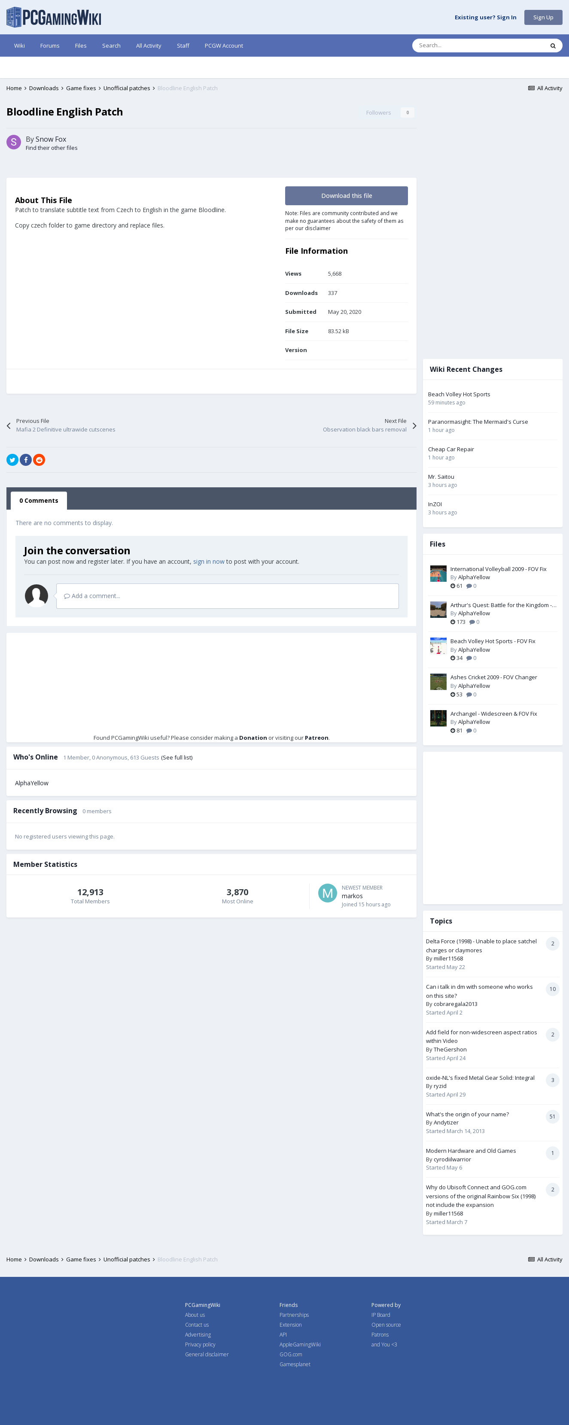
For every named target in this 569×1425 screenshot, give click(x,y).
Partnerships (294, 1315)
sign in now (209, 609)
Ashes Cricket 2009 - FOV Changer (500, 677)
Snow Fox (51, 186)
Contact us (197, 1324)
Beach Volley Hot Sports (466, 394)
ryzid (446, 1086)
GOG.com (291, 1354)
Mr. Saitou (448, 476)
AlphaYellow (32, 830)
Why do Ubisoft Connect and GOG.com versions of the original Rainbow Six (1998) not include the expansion (487, 1196)
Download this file (353, 243)
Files (81, 45)
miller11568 (454, 958)
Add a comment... (92, 643)
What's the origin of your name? (473, 1114)
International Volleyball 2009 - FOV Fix (505, 569)
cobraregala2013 (462, 1004)
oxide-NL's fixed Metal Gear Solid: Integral (486, 1078)
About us (195, 1315)
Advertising (198, 1334)
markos (358, 943)
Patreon (320, 785)
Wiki (19, 45)
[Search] (460, 45)
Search (111, 45)
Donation (256, 785)
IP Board (380, 1315)
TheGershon (456, 1049)
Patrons (380, 1334)
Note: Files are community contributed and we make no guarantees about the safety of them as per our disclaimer (351, 268)
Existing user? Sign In (486, 17)
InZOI (441, 504)
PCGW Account (224, 45)
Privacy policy (200, 1344)
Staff (183, 45)
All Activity (148, 45)
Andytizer (452, 1122)
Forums (50, 45)
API (283, 1334)
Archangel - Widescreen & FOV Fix (500, 713)
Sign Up (543, 17)
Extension (291, 1324)
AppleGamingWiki (300, 1344)
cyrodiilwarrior (459, 1159)
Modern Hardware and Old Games (477, 1151)
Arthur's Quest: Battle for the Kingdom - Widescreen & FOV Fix (507, 605)
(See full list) (176, 804)
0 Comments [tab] (38, 548)
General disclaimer (207, 1354)
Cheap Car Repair (458, 449)
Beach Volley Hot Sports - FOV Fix (499, 641)
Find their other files (52, 195)
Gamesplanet (295, 1364)
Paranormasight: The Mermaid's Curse (485, 421)
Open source (386, 1324)
